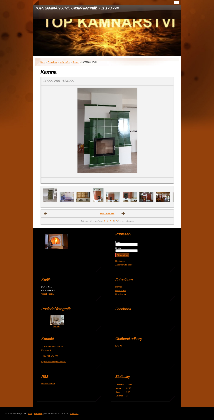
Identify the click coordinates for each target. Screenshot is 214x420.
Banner (118, 287)
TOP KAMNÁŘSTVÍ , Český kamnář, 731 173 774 (77, 8)
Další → (123, 213)
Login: (118, 242)
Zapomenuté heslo (124, 265)
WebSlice (38, 413)
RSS (30, 413)
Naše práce (65, 62)
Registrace (120, 261)
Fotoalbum (52, 62)
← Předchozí (45, 213)
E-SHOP (119, 346)
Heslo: (118, 248)
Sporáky (56, 326)
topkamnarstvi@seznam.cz (53, 361)
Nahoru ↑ (74, 413)
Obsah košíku (47, 294)
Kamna (76, 62)
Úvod (43, 62)
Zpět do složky (107, 213)
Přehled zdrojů (48, 384)
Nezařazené (121, 294)
